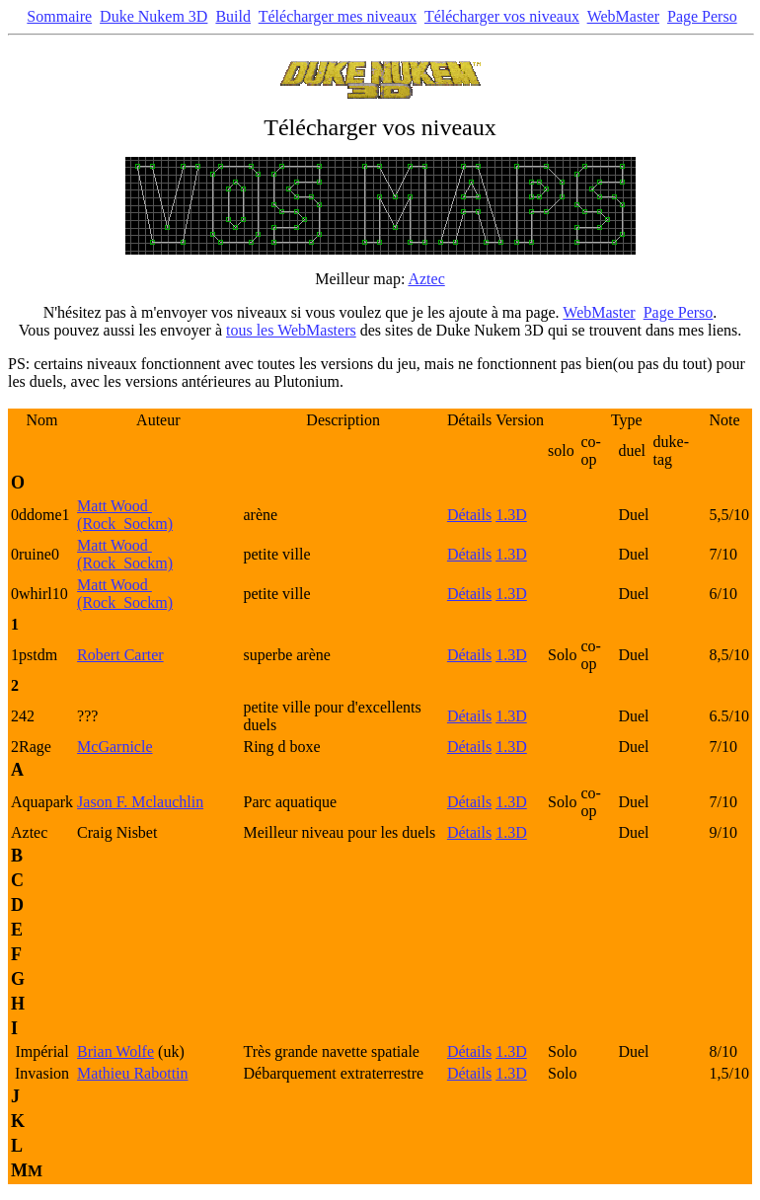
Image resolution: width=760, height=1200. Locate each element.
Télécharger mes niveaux (338, 16)
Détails (469, 514)
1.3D (511, 514)
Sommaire (59, 16)
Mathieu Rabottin (132, 1073)
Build (233, 16)
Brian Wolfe (115, 1051)
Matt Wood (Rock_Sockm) (125, 514)
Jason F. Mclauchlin (140, 801)
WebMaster (623, 16)
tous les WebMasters (291, 330)
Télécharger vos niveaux (501, 16)
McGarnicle (114, 746)
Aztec (426, 278)
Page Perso (702, 16)
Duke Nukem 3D (153, 16)
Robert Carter (120, 654)
